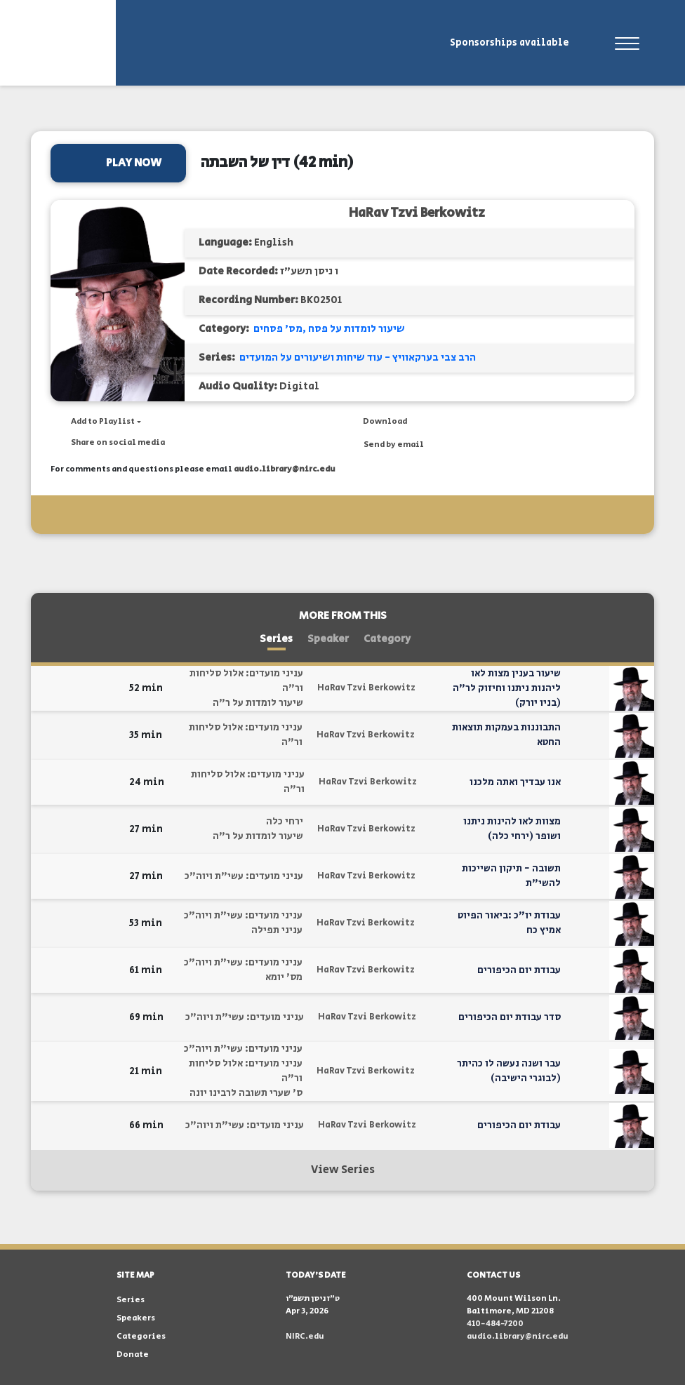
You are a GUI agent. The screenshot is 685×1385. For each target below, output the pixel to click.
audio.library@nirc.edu (284, 469)
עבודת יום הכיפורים (519, 970)
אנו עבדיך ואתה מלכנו (515, 782)
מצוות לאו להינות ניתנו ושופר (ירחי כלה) (512, 829)
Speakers (136, 1318)
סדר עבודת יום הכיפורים (509, 1017)
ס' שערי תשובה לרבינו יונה (245, 1093)
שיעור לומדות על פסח (356, 328)
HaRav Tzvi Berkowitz (417, 212)
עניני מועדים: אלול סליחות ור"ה (246, 681)
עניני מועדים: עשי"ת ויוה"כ (244, 876)
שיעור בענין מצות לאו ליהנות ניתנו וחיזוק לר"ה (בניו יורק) (507, 688)
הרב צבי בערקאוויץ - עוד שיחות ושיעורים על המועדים (357, 357)
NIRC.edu (305, 1336)
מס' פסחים (277, 328)
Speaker (328, 638)
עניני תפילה (276, 930)
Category (387, 638)
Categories (141, 1336)
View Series (343, 1170)
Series (276, 638)
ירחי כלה (284, 822)
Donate (133, 1354)
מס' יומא (283, 977)
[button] (96, 421)
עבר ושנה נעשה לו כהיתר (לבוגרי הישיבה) (509, 1071)
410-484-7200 (495, 1324)
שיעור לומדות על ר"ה (258, 703)
